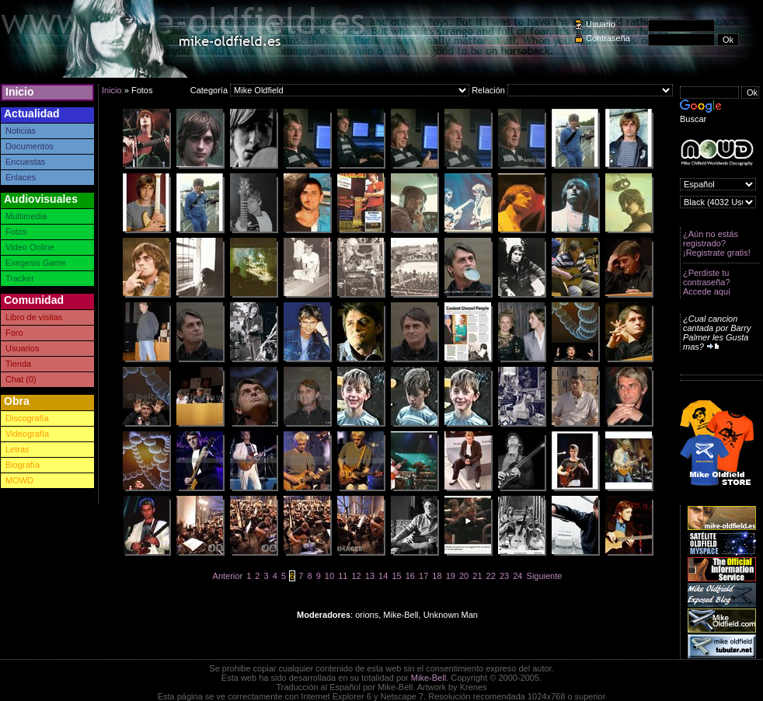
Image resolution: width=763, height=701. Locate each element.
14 (383, 576)
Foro (14, 332)
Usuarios (22, 348)
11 (342, 576)
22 (491, 576)
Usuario (600, 24)
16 (410, 576)
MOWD (19, 480)
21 (477, 576)
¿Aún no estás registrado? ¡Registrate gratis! (717, 243)
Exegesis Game (35, 262)
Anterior (228, 576)
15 (396, 576)
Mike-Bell (428, 677)
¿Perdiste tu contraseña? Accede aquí (706, 282)
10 (329, 576)
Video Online (29, 247)
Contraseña (608, 38)
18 (436, 576)
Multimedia (26, 216)
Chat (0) (21, 379)
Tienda (18, 363)
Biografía (22, 464)
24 (517, 576)
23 (504, 576)
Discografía (27, 418)
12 (356, 576)
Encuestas (25, 161)
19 (450, 576)
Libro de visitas (33, 317)
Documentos (29, 146)
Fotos (16, 231)
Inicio (19, 91)
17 (423, 576)
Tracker (19, 278)
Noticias (20, 130)
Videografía (27, 433)
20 (464, 576)
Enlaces (20, 177)
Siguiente (545, 576)
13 (370, 576)
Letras (17, 449)
